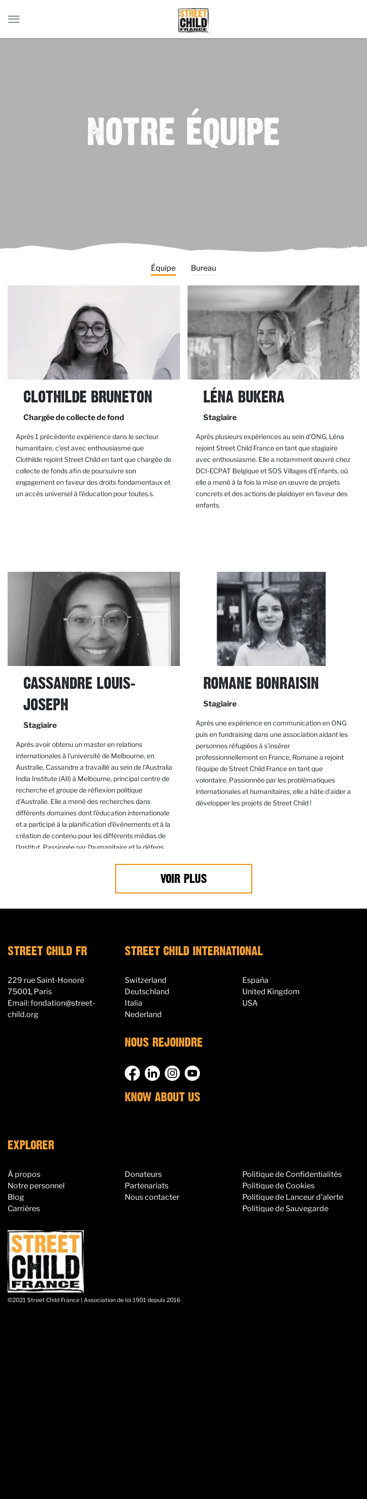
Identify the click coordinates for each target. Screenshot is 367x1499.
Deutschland (147, 991)
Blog (16, 1197)
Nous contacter (152, 1197)
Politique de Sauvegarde (285, 1208)
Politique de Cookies (278, 1185)
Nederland (143, 1014)
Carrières (24, 1208)
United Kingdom (271, 991)
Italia (133, 1003)
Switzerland (146, 980)
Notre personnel (36, 1185)
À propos (24, 1174)
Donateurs (143, 1174)
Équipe (163, 268)
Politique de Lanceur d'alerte (292, 1197)
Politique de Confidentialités (292, 1174)
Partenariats (147, 1185)
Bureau (203, 268)
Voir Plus (183, 879)
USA (250, 1003)
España (255, 980)
